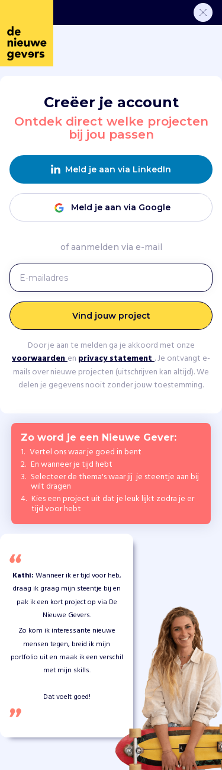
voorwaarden (39, 358)
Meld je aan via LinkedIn (111, 170)
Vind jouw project (111, 315)
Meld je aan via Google (111, 207)
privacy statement (116, 358)
